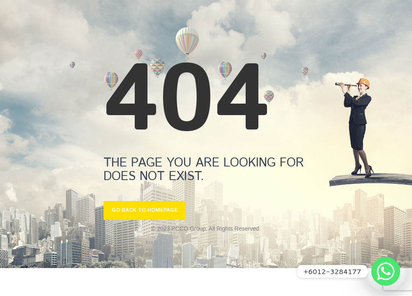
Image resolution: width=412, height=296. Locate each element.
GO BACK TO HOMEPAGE (144, 210)
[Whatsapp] (385, 271)
